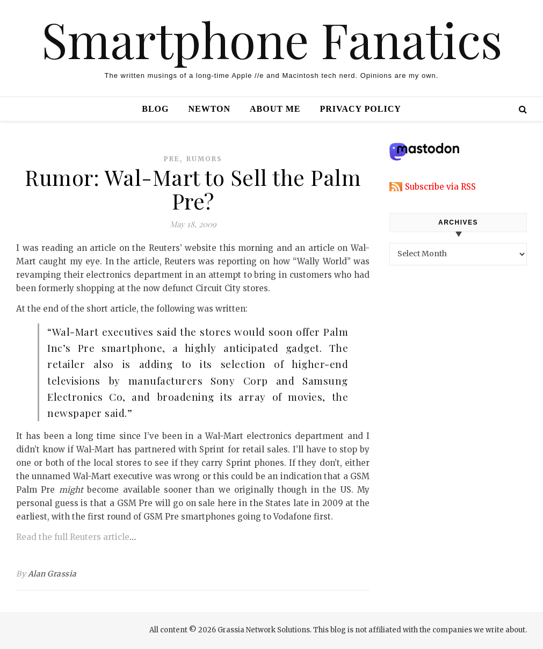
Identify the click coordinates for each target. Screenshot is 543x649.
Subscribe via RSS (440, 187)
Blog (155, 108)
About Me (275, 108)
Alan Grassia (52, 574)
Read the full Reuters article (72, 537)
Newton (209, 108)
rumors (204, 159)
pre (172, 159)
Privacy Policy (360, 108)
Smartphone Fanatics (271, 39)
